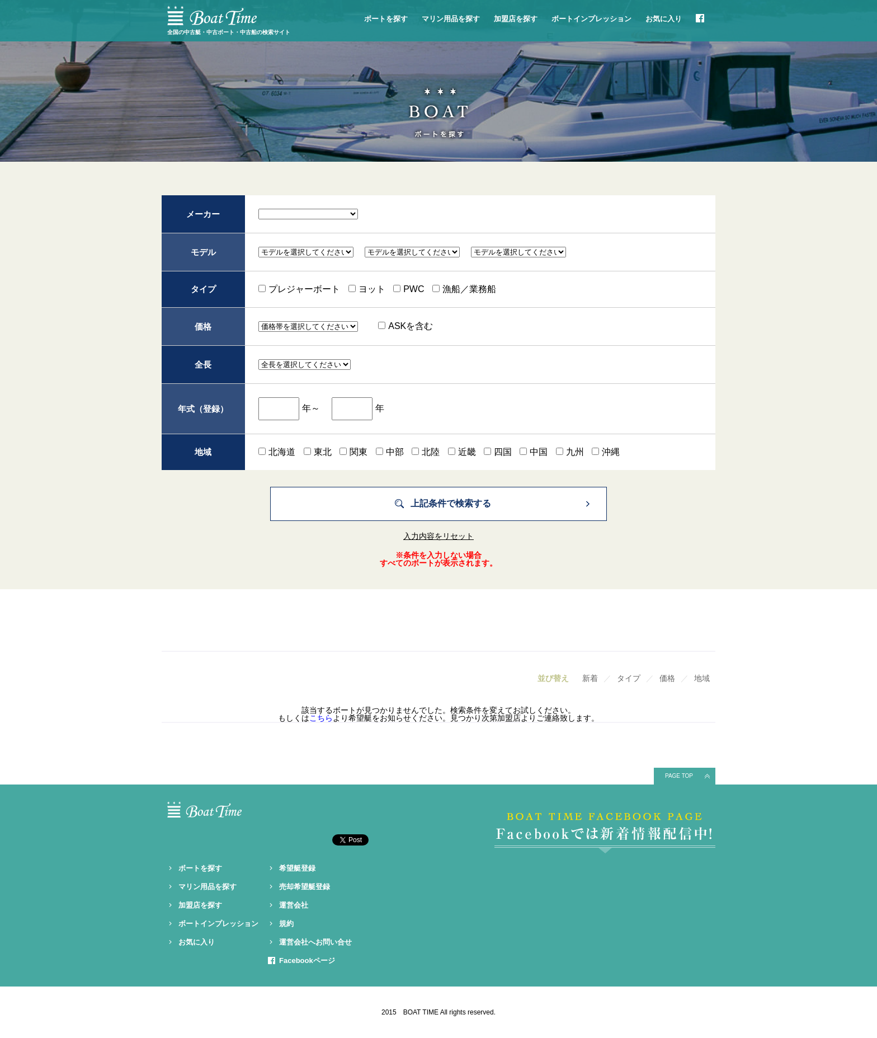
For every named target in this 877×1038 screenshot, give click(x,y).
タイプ (628, 678)
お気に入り (663, 19)
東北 (318, 452)
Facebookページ (307, 960)
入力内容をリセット (438, 536)
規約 (286, 923)
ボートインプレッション (591, 19)
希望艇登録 (297, 868)
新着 (590, 678)
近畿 (462, 452)
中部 (390, 452)
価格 (667, 678)
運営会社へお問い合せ (315, 942)
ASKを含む (405, 326)
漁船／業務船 (464, 289)
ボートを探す (386, 19)
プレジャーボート (299, 289)
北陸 (426, 452)
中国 (534, 452)
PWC (408, 289)
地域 (702, 678)
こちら (321, 717)
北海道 (276, 452)
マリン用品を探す (451, 19)
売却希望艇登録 (304, 886)
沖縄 (606, 452)
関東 (353, 452)
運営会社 (293, 905)
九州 (570, 452)
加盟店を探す (515, 19)
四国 (498, 452)
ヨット (366, 289)
